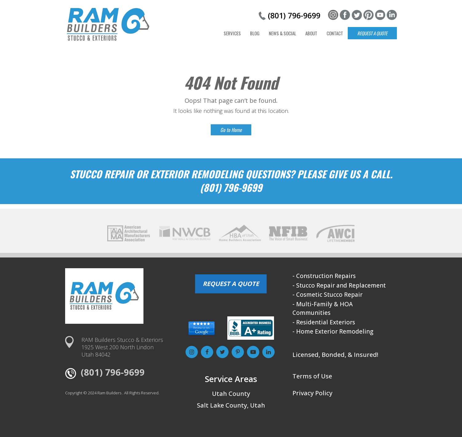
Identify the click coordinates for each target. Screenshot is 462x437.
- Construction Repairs (324, 276)
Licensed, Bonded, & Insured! (335, 354)
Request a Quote (372, 33)
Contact (335, 33)
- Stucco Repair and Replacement (339, 285)
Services (232, 33)
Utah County (231, 393)
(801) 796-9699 (294, 15)
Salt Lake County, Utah (231, 405)
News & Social (282, 33)
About (311, 33)
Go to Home (231, 129)
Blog (255, 33)
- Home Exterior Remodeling (332, 331)
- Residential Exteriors (323, 322)
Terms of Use (312, 376)
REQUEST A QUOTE (231, 284)
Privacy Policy (312, 393)
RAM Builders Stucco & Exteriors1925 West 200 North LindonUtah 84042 (122, 347)
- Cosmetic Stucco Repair (327, 295)
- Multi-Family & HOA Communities (322, 308)
